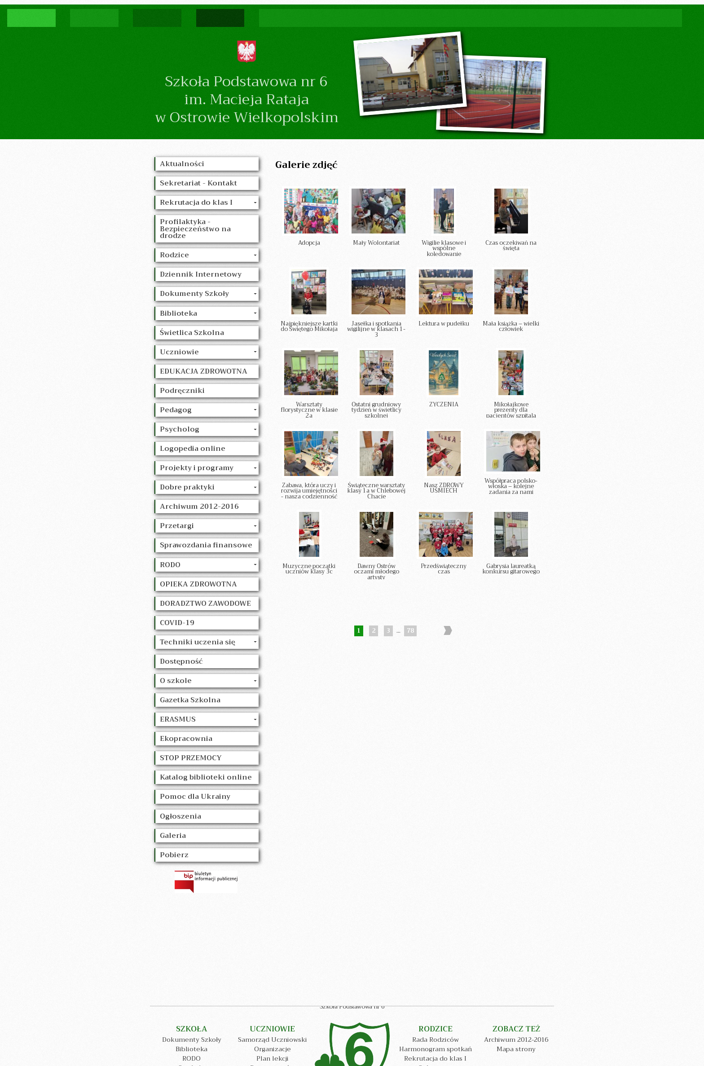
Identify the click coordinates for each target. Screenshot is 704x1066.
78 (410, 631)
